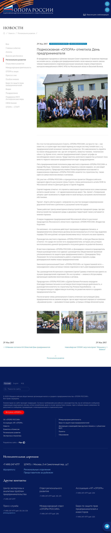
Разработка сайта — (14, 442)
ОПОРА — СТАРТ (13, 107)
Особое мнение (12, 79)
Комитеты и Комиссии (11, 429)
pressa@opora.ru (9, 513)
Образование (64, 435)
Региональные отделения (37, 469)
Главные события (13, 48)
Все (7, 44)
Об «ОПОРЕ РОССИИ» (11, 419)
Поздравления (12, 93)
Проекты (62, 431)
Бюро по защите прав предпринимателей (15, 84)
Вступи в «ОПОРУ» (14, 412)
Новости (11, 33)
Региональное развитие (26, 33)
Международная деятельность (18, 68)
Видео (8, 89)
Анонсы (9, 52)
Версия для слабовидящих (96, 15)
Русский (7, 383)
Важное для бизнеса (14, 56)
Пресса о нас (11, 75)
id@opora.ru (9, 469)
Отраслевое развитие (15, 64)
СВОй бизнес (11, 103)
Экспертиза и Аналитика (12, 436)
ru (107, 9)
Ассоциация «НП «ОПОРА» (13, 423)
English (15, 383)
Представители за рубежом (38, 472)
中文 (22, 383)
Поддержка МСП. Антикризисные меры (15, 98)
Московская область (78, 44)
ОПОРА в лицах (12, 71)
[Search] (16, 389)
